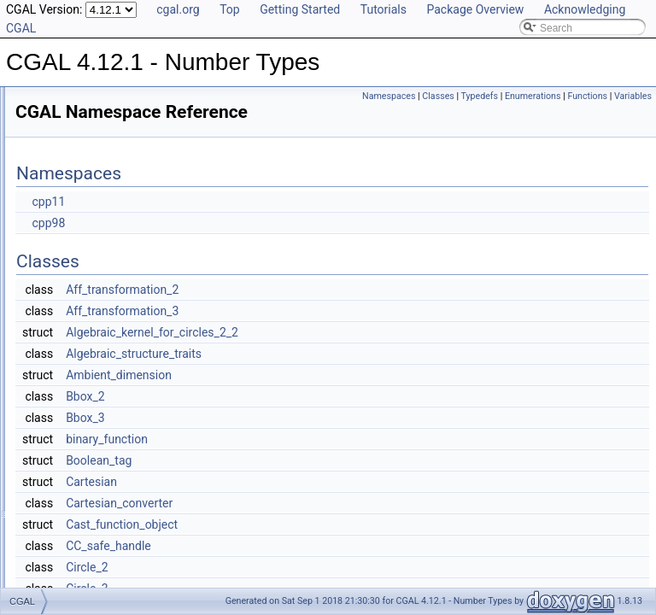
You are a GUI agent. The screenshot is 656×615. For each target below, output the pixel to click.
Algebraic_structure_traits (347, 377)
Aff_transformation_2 (335, 313)
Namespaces (474, 96)
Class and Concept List (81, 232)
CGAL (57, 251)
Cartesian (305, 505)
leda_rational (72, 326)
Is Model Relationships (80, 176)
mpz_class (67, 383)
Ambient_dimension (332, 399)
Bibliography (57, 214)
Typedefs (566, 96)
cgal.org (177, 9)
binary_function (320, 463)
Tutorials (383, 9)
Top (230, 9)
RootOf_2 (64, 401)
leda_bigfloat (72, 289)
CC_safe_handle (322, 570)
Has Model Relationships (86, 195)
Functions (587, 114)
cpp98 (261, 247)
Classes (525, 96)
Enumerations (619, 96)
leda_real (64, 345)
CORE (58, 270)
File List (46, 420)
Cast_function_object (335, 548)
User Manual (58, 120)
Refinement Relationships (87, 157)
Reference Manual (71, 138)
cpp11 (261, 225)
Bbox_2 (299, 420)
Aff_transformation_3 (335, 335)
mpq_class (67, 364)
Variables (633, 114)
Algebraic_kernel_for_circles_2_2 (365, 356)
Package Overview (475, 9)
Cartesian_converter (332, 527)
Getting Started (300, 9)
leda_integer (71, 307)
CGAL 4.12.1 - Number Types (82, 101)
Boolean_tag (312, 484)
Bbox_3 (299, 441)
